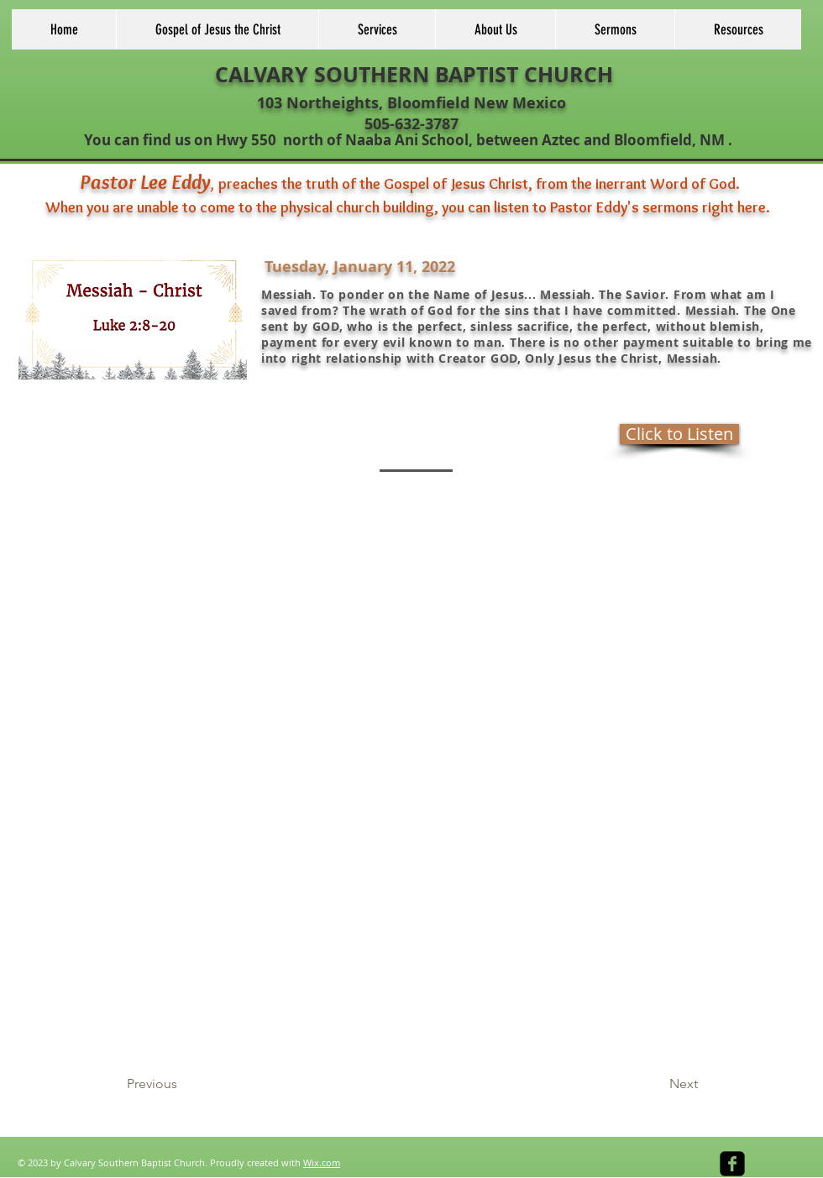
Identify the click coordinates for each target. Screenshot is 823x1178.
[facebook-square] (732, 1163)
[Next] (656, 1085)
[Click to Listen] (679, 434)
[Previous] (182, 1085)
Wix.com (321, 1162)
